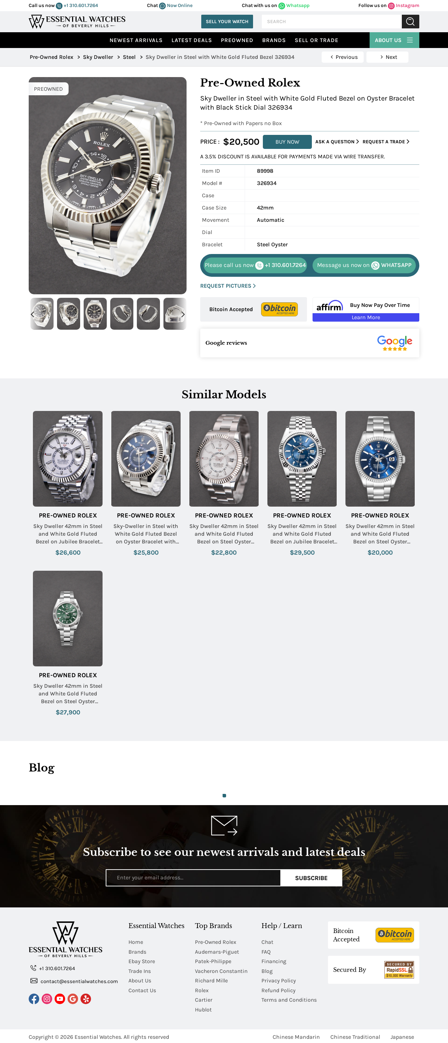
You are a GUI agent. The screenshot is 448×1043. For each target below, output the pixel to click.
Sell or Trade (316, 40)
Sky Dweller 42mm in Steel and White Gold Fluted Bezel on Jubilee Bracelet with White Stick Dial (68, 534)
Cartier (203, 998)
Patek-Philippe (213, 961)
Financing (274, 961)
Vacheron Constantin (222, 970)
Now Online (175, 5)
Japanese (402, 1035)
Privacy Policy (278, 979)
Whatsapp (293, 5)
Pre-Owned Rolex (68, 515)
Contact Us (142, 989)
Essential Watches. (98, 1035)
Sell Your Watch (227, 22)
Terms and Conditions (289, 998)
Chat (267, 942)
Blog (267, 970)
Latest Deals (192, 40)
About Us (394, 39)
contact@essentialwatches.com (74, 981)
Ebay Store (141, 961)
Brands (274, 40)
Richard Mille (212, 979)
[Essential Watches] (77, 21)
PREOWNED (48, 88)
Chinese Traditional (355, 1035)
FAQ (266, 951)
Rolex (202, 989)
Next (183, 314)
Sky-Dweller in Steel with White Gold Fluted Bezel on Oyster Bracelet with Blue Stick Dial (145, 534)
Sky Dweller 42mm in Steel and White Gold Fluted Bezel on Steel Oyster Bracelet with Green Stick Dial (68, 694)
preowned (237, 40)
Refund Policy (278, 989)
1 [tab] (224, 795)
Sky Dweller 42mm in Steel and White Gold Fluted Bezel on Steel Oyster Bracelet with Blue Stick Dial (380, 534)
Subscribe (311, 877)
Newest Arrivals (136, 40)
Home (136, 942)
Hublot (203, 1008)
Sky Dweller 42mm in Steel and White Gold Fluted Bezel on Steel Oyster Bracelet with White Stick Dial (224, 534)
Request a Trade (386, 141)
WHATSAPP (364, 265)
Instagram (403, 5)
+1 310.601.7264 (77, 5)
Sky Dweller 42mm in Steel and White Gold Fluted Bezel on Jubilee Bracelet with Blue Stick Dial (302, 534)
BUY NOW (287, 141)
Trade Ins (139, 970)
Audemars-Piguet (217, 951)
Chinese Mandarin (296, 1035)
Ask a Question (337, 141)
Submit (410, 21)
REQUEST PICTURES (228, 286)
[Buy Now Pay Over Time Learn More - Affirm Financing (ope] (366, 309)
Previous (32, 314)
